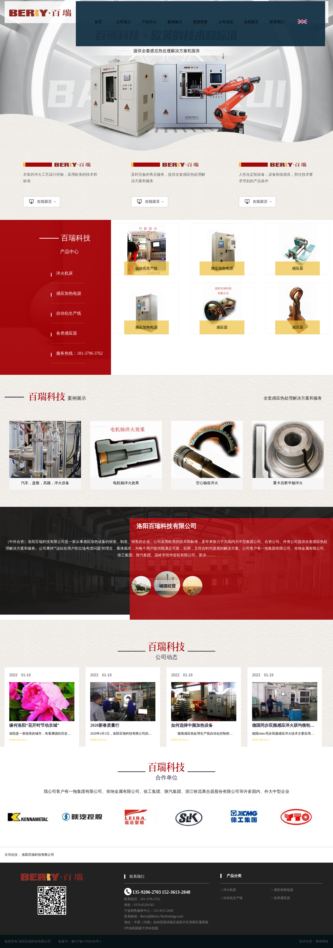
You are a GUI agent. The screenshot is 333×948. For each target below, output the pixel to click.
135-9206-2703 (147, 892)
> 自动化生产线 (231, 898)
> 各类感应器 (280, 898)
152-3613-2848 (176, 892)
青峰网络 (321, 941)
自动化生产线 (68, 313)
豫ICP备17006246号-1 (86, 941)
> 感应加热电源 (282, 890)
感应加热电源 (68, 293)
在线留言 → (42, 201)
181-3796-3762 (150, 899)
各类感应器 (66, 333)
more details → (19, 740)
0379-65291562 (144, 905)
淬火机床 (64, 273)
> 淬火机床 (228, 890)
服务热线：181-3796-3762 (79, 353)
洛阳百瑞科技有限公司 (38, 854)
